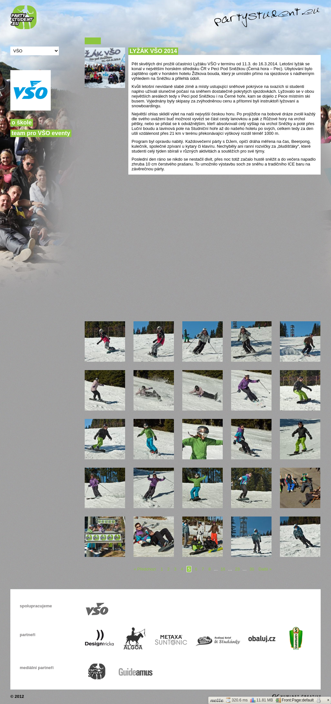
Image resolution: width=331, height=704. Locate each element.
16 (222, 569)
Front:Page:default (295, 700)
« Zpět (93, 40)
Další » (265, 569)
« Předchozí (145, 569)
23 (237, 569)
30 (252, 569)
